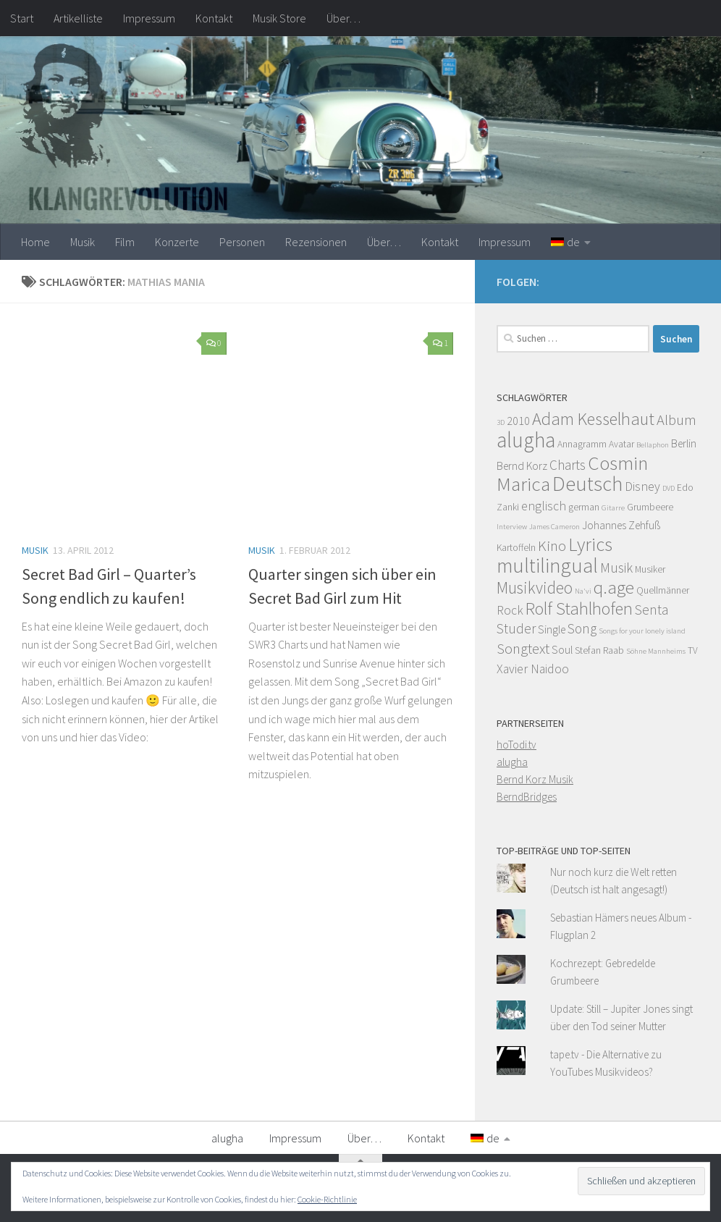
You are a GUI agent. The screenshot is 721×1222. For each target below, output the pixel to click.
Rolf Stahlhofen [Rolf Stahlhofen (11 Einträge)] (579, 608)
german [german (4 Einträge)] (583, 507)
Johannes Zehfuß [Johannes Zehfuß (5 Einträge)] (621, 525)
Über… (343, 18)
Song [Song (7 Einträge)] (582, 628)
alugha (512, 762)
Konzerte (177, 242)
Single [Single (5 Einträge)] (551, 629)
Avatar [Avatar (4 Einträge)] (621, 444)
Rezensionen (316, 242)
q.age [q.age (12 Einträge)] (614, 587)
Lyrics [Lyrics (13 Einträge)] (590, 544)
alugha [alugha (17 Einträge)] (526, 439)
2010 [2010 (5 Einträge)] (518, 421)
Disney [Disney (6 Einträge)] (642, 486)
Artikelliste (78, 18)
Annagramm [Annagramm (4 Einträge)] (582, 444)
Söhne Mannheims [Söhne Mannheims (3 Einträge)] (656, 651)
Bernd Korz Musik (535, 779)
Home (35, 242)
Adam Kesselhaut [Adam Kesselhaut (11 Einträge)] (593, 419)
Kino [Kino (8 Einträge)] (552, 545)
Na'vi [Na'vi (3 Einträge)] (583, 591)
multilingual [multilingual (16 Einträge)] (547, 565)
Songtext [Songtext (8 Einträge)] (523, 648)
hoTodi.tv (516, 744)
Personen (242, 242)
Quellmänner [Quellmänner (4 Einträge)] (662, 590)
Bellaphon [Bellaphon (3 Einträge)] (652, 445)
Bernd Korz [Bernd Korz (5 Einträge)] (522, 466)
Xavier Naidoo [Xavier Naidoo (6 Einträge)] (533, 669)
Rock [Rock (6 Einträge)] (510, 610)
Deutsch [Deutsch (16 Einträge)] (587, 484)
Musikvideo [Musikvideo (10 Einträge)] (535, 587)
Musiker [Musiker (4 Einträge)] (650, 569)
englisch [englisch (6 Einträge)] (543, 506)
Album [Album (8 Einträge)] (676, 419)
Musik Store (279, 18)
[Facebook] (690, 279)
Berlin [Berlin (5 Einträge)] (683, 443)
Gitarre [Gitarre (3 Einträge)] (613, 508)
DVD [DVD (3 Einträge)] (668, 488)
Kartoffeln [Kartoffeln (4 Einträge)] (516, 548)
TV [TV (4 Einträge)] (693, 650)
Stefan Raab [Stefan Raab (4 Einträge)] (599, 650)
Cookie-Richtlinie (327, 1199)
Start (21, 18)
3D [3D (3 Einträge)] (501, 422)
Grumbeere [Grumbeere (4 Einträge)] (650, 507)
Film (125, 242)
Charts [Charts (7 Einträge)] (567, 464)
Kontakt (213, 18)
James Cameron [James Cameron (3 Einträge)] (554, 526)
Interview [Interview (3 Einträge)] (512, 526)
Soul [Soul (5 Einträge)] (562, 650)
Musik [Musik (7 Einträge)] (616, 567)
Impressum (149, 18)
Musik (82, 242)
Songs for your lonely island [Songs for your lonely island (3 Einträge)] (642, 631)
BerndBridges (527, 797)
